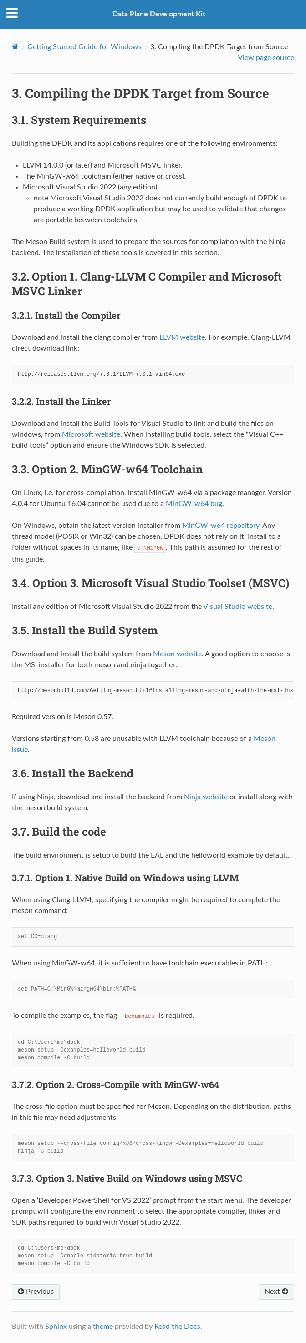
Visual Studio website (237, 606)
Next (276, 1291)
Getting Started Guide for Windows (84, 47)
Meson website (177, 654)
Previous (36, 1291)
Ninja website (206, 797)
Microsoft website (91, 434)
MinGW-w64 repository (220, 525)
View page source (266, 57)
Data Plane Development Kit (158, 14)
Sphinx (56, 1326)
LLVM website (182, 337)
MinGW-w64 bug (194, 503)
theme (103, 1326)
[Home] (15, 47)
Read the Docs (177, 1326)
